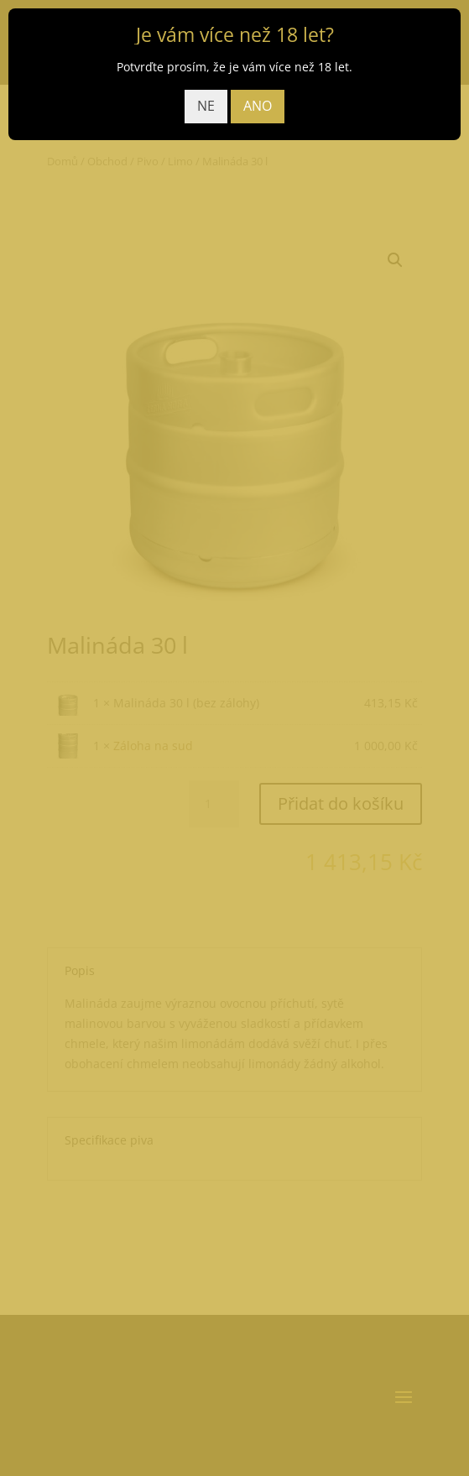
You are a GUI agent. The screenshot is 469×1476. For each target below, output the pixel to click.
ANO (257, 105)
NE (206, 105)
